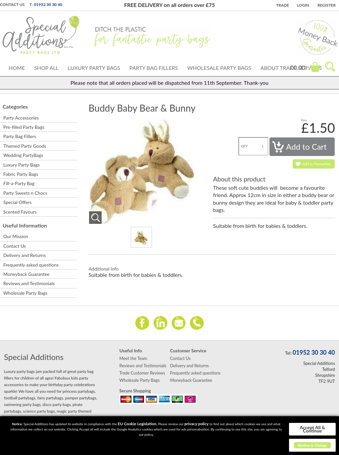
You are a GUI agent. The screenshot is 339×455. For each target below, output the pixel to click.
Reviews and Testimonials (29, 283)
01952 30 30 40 (48, 4)
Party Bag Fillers (153, 68)
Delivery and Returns (24, 255)
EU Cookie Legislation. (137, 423)
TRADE (282, 5)
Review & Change (312, 445)
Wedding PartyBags (23, 155)
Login (303, 5)
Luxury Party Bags (94, 68)
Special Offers (17, 202)
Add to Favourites (317, 164)
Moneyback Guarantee (26, 274)
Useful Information (25, 225)
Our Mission (15, 236)
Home (17, 68)
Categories (15, 106)
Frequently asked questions (31, 265)
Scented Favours (20, 212)
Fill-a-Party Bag (18, 183)
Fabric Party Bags (20, 174)
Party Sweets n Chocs (25, 193)
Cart (315, 67)
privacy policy (196, 423)
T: (31, 4)
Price (304, 120)
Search (330, 67)
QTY (244, 146)
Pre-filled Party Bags (23, 127)
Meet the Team (133, 358)
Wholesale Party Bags (219, 68)
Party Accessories (21, 118)
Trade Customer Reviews (142, 373)
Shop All (46, 68)
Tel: (288, 353)
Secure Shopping (135, 390)
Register (326, 5)
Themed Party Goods (24, 146)
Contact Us (12, 4)
